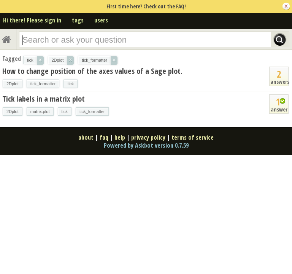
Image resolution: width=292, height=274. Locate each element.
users (101, 20)
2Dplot (12, 83)
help (119, 137)
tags (78, 20)
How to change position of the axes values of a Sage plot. (92, 71)
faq (104, 137)
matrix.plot (40, 111)
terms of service (192, 137)
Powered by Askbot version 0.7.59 (146, 145)
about (86, 137)
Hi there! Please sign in (32, 20)
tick (70, 83)
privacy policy (148, 137)
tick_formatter (43, 83)
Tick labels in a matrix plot (43, 99)
